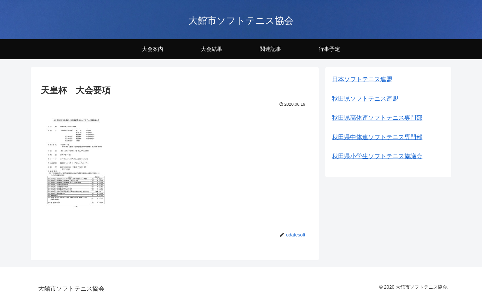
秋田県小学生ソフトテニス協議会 (377, 156)
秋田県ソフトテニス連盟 (365, 98)
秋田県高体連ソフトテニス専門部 (377, 117)
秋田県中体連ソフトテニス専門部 (377, 137)
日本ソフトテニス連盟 (362, 79)
